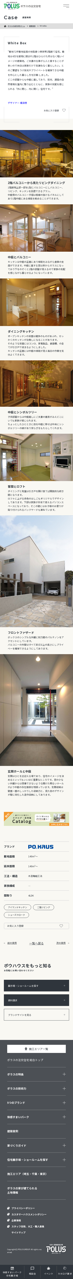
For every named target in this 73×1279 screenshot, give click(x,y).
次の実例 (62, 942)
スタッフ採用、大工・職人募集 (27, 1226)
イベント (48, 1273)
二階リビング (43, 907)
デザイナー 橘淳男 (17, 102)
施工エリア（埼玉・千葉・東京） (27, 1174)
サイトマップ (18, 1232)
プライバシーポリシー (23, 1208)
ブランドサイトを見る (36, 1014)
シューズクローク (16, 914)
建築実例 (32, 26)
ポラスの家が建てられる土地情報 (22, 1190)
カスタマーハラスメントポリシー (29, 1214)
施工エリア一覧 (38, 1049)
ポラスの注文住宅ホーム (16, 26)
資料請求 (36, 1000)
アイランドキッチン (17, 907)
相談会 (32, 1273)
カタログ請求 (65, 1273)
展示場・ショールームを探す (36, 985)
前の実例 (10, 942)
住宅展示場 (12, 1274)
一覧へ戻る (36, 943)
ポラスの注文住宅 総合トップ (25, 1060)
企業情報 (16, 1220)
